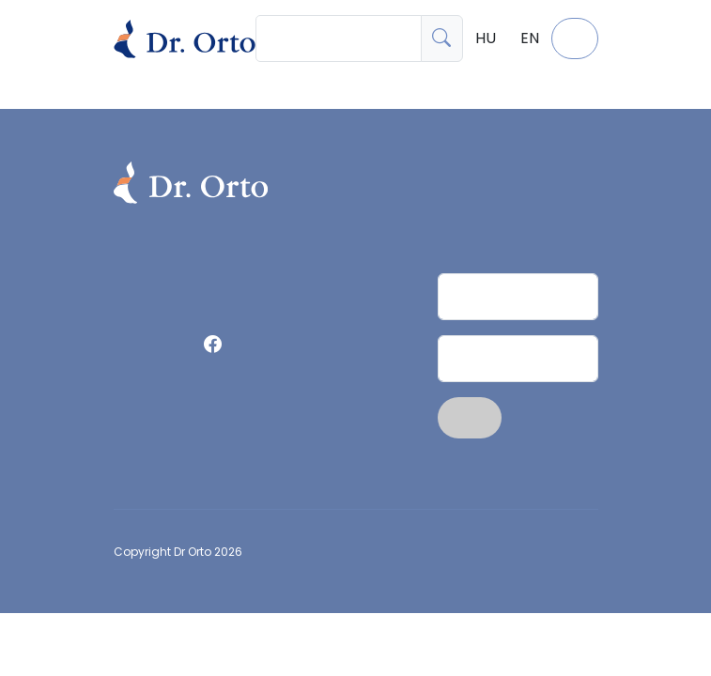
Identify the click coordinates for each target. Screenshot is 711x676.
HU (485, 38)
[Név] (517, 296)
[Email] (517, 358)
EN (529, 38)
